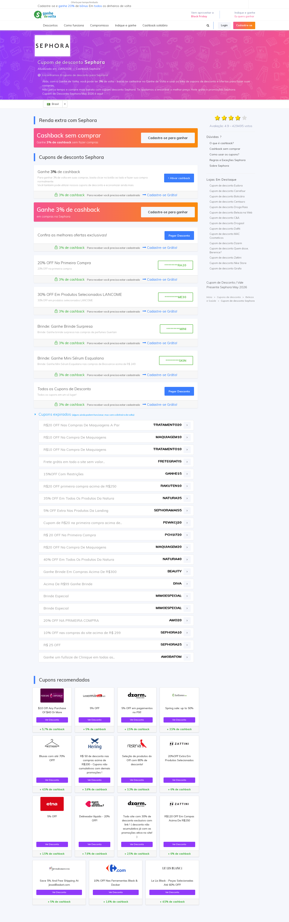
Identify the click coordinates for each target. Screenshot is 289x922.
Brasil (53, 103)
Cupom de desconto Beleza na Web (231, 212)
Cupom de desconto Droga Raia (229, 207)
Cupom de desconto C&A (224, 217)
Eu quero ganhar (244, 16)
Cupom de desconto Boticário (227, 196)
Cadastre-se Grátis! (160, 195)
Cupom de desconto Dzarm (226, 243)
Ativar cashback (179, 178)
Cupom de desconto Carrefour (227, 190)
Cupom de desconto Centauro (227, 201)
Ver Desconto (52, 719)
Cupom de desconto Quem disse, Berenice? (229, 250)
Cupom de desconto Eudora (226, 185)
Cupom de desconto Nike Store (228, 263)
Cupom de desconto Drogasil (227, 223)
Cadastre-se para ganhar (168, 138)
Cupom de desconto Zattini (225, 257)
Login (224, 25)
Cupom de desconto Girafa (225, 268)
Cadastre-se (244, 25)
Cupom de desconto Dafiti (225, 228)
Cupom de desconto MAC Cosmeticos (225, 235)
